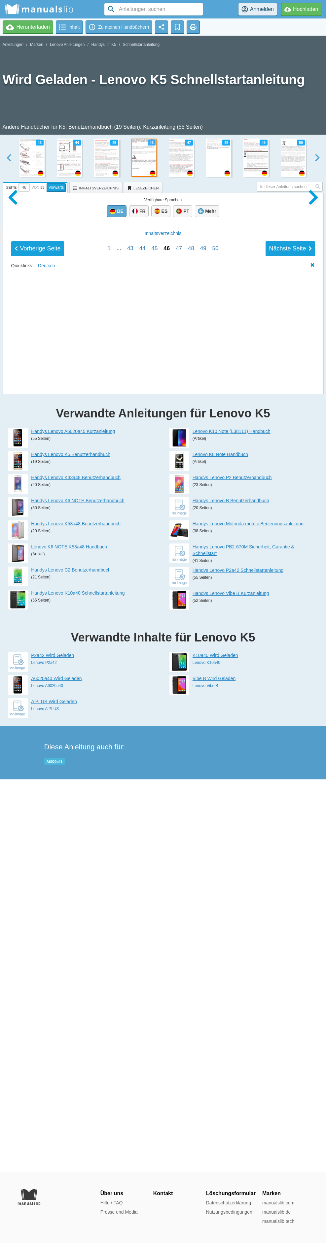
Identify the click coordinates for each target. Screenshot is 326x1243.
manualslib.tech (278, 1221)
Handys (98, 44)
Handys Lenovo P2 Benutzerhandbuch (232, 869)
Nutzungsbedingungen (229, 1212)
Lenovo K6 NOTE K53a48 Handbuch (69, 939)
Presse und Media (119, 1212)
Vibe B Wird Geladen (214, 1070)
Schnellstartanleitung (141, 44)
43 (130, 731)
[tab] (36, 186)
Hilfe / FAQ (111, 1202)
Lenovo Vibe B (205, 1078)
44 (142, 731)
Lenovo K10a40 (206, 1055)
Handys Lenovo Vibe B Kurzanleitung (231, 985)
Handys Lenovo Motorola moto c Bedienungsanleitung (248, 916)
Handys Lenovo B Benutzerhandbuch (231, 893)
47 (179, 731)
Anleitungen (13, 44)
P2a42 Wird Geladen (52, 1047)
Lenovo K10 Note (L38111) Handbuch (232, 823)
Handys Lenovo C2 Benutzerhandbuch (71, 962)
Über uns (111, 1193)
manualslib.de (276, 1212)
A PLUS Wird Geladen (54, 1093)
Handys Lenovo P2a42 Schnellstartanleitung (238, 962)
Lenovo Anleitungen (67, 44)
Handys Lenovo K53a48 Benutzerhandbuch (76, 916)
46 (166, 731)
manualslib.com (278, 1202)
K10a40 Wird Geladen (215, 1047)
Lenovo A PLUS (45, 1101)
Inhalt (163, 715)
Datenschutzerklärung (228, 1202)
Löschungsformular (231, 1193)
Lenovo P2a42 (43, 1055)
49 (203, 731)
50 (215, 731)
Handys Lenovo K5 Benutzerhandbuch (70, 846)
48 (191, 731)
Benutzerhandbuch (90, 127)
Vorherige (38, 731)
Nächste (290, 731)
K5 (113, 44)
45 (155, 731)
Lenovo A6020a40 (47, 1078)
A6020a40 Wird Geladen (56, 1070)
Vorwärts (56, 187)
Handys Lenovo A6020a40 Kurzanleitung (73, 823)
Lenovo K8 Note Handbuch (220, 846)
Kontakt (163, 1193)
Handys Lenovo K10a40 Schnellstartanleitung (78, 985)
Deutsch (46, 748)
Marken (36, 44)
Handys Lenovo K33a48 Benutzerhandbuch (76, 869)
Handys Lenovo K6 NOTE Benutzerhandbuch (78, 893)
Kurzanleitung (159, 127)
